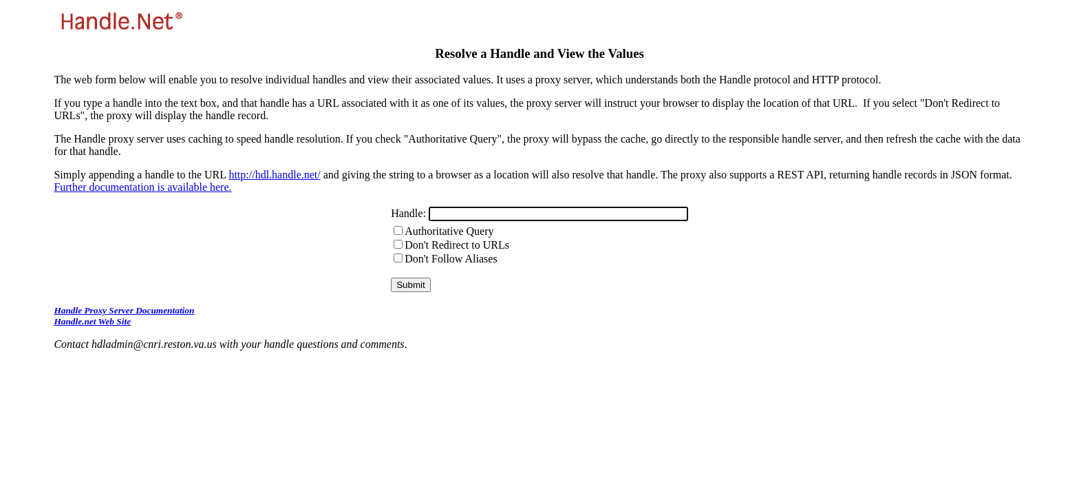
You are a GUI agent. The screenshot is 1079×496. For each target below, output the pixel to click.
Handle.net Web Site (92, 321)
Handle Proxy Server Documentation (124, 310)
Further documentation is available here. (142, 187)
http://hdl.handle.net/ (274, 174)
